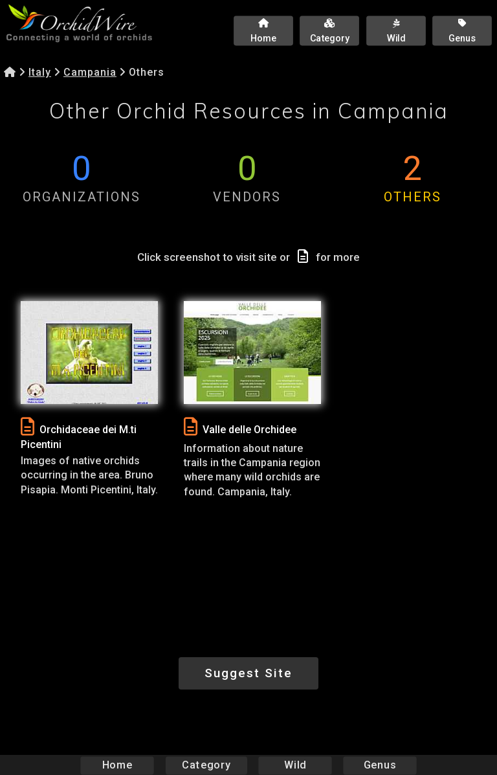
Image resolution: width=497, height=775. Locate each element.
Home (117, 765)
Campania (89, 72)
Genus (379, 765)
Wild (295, 765)
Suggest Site (248, 673)
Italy (39, 72)
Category (206, 765)
